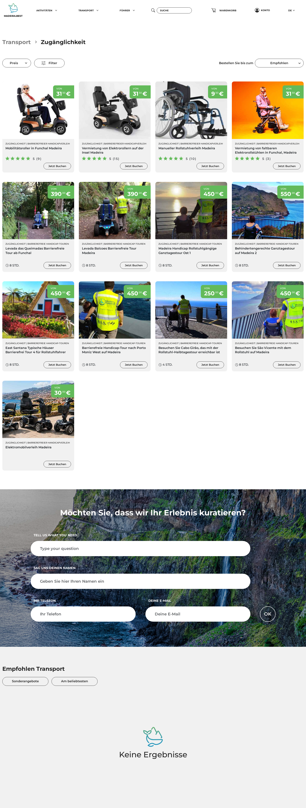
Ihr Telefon (45, 601)
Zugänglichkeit (15, 143)
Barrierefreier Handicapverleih (49, 143)
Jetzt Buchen (57, 166)
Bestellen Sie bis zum (236, 63)
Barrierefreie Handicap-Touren (48, 243)
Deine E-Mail (159, 601)
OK (267, 614)
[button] (56, 10)
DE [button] (290, 10)
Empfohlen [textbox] (279, 63)
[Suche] (174, 10)
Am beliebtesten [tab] (74, 681)
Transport (16, 42)
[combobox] (279, 63)
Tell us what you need (55, 535)
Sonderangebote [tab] (25, 681)
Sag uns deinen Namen (55, 568)
